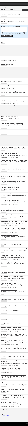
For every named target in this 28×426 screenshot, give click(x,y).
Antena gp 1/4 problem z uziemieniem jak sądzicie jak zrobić (10, 347)
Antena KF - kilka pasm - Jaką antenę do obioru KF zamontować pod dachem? (13, 181)
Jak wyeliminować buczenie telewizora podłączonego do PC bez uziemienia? (13, 375)
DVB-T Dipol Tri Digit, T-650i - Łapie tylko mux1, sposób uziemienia (12, 276)
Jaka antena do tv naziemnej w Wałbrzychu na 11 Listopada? (10, 368)
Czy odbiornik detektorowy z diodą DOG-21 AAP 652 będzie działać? (12, 340)
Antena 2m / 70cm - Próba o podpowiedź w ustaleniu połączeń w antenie (12, 123)
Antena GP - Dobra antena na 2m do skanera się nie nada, (10, 283)
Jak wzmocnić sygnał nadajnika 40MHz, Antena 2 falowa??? (10, 255)
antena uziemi (2, 410)
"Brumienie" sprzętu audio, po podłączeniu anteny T (9, 235)
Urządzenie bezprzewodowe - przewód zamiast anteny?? (10, 85)
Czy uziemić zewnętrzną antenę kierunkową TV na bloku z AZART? (11, 153)
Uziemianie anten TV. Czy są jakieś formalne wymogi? (9, 402)
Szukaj (27, 3)
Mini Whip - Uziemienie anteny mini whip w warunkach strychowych (12, 310)
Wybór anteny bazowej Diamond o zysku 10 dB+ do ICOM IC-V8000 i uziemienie (14, 160)
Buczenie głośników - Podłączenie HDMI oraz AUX (9, 290)
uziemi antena (5, 410)
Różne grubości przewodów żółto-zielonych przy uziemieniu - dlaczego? (12, 193)
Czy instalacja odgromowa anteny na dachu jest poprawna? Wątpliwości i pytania (14, 221)
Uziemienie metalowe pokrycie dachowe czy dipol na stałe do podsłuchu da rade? (14, 303)
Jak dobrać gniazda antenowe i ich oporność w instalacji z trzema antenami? (13, 214)
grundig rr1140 (7, 415)
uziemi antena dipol (9, 410)
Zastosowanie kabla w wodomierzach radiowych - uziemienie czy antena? (13, 91)
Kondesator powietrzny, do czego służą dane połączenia (10, 262)
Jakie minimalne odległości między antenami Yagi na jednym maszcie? (12, 395)
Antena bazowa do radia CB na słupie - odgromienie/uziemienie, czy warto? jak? (14, 248)
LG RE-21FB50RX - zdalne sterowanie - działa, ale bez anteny (10, 187)
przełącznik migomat (3, 415)
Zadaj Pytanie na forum (24, 9)
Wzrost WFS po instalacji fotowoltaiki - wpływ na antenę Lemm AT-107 (12, 389)
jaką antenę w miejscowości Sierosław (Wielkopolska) (9, 116)
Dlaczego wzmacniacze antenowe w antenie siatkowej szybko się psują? (12, 334)
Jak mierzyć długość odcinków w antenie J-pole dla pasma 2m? (11, 200)
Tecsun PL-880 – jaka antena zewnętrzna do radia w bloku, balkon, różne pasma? (14, 228)
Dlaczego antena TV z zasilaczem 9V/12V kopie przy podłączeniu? (11, 327)
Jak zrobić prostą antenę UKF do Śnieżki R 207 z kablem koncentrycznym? (13, 147)
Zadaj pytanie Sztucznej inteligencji (7, 35)
